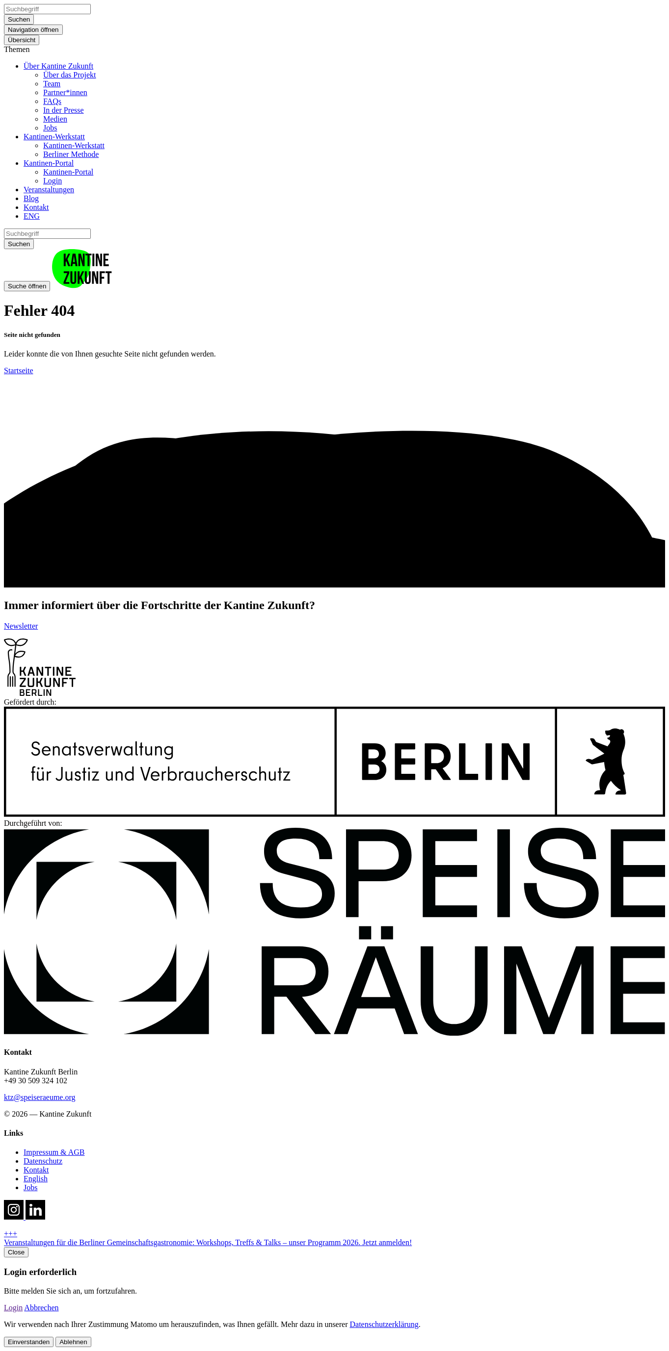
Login (52, 181)
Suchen (19, 19)
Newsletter (21, 626)
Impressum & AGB (54, 1152)
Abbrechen (41, 1307)
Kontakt (36, 207)
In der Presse (63, 110)
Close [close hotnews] (16, 1252)
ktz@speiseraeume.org (40, 1097)
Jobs (50, 128)
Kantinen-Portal (49, 163)
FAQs (52, 101)
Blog (31, 198)
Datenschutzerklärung (383, 1324)
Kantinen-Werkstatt (54, 136)
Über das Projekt (69, 75)
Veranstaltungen (49, 189)
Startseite (18, 370)
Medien (55, 119)
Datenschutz (43, 1161)
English (36, 1178)
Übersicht (21, 40)
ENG (32, 216)
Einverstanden (29, 1342)
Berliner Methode (71, 154)
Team (51, 83)
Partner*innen (65, 92)
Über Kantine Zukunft (58, 66)
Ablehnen (73, 1342)
